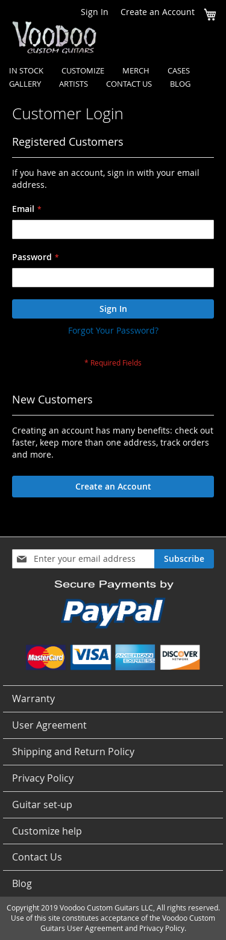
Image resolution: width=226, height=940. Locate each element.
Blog (22, 883)
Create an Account (158, 11)
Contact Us (37, 857)
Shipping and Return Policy (73, 751)
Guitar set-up (42, 804)
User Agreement (49, 725)
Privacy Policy (43, 778)
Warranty (33, 698)
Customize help (47, 831)
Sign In (94, 11)
